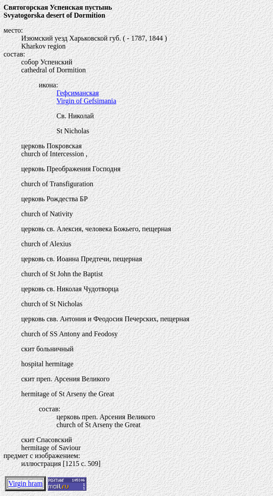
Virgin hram (25, 483)
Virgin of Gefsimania (86, 101)
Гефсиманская (77, 93)
